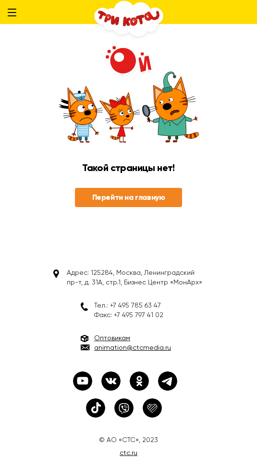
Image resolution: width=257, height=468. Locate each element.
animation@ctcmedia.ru (132, 347)
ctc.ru (128, 452)
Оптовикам (112, 338)
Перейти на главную (128, 197)
